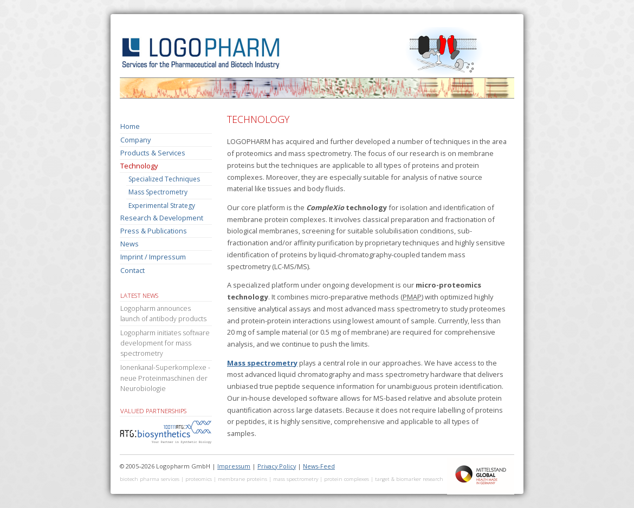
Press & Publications (153, 231)
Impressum (233, 466)
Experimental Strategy (161, 205)
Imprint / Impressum (153, 257)
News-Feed (319, 466)
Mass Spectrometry (157, 192)
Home (130, 126)
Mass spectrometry (262, 363)
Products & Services (152, 153)
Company (135, 140)
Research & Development (161, 218)
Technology (139, 166)
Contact (132, 270)
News (129, 244)
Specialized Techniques (164, 179)
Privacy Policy (276, 466)
